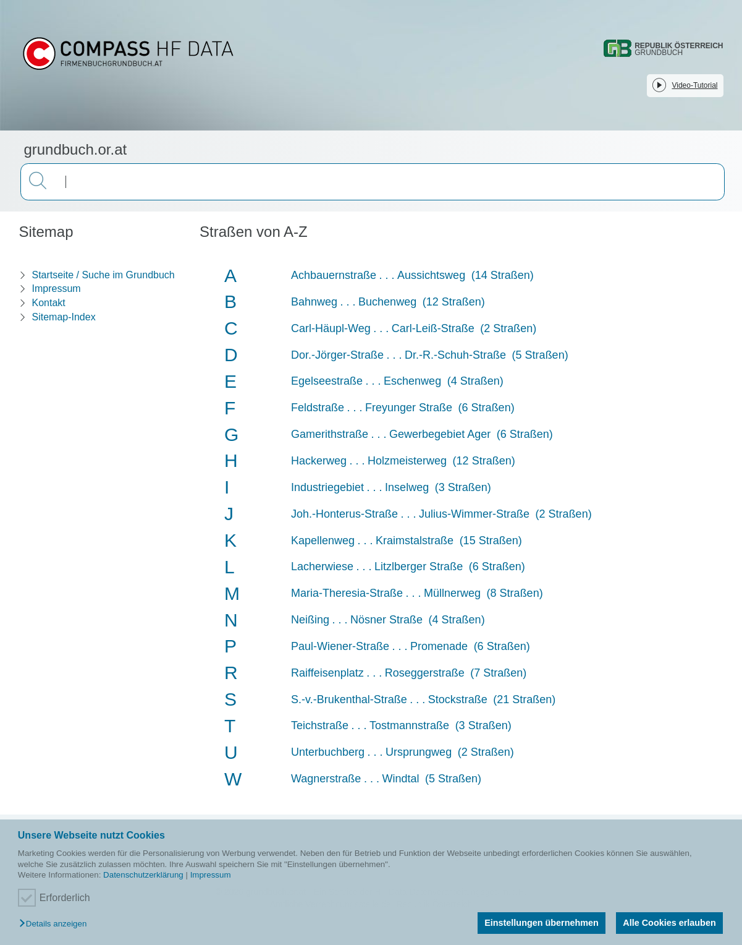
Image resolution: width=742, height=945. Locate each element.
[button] (56, 924)
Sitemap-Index (64, 317)
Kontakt (48, 302)
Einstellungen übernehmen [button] (541, 923)
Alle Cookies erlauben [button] (669, 923)
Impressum (210, 874)
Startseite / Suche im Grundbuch (103, 275)
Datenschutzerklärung (143, 874)
